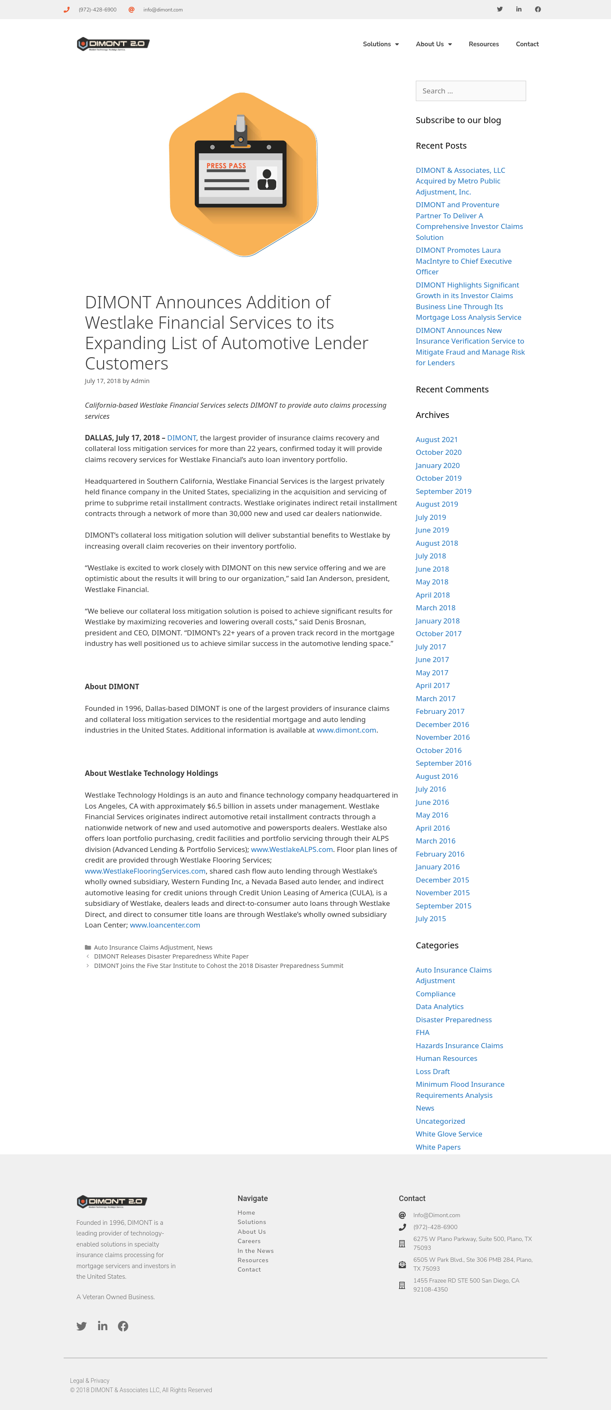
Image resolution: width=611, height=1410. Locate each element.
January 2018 (438, 621)
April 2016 (433, 828)
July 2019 (431, 517)
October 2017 (439, 633)
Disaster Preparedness (454, 1019)
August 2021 (437, 439)
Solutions (381, 44)
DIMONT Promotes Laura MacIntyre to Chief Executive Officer (464, 260)
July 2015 (431, 918)
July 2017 (431, 646)
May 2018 (432, 582)
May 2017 (432, 672)
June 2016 (432, 802)
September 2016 (443, 763)
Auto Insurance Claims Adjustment (144, 947)
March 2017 (436, 698)
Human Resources (446, 1058)
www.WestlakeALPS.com (292, 849)
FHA (422, 1032)
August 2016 (437, 776)
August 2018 (437, 543)
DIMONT (181, 438)
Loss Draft (433, 1071)
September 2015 (443, 906)
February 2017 (440, 711)
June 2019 (432, 530)
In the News (256, 1251)
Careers (249, 1241)
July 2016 (431, 789)
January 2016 (438, 866)
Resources (484, 44)
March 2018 (436, 607)
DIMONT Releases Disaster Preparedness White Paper (171, 956)
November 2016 (443, 737)
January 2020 (438, 465)
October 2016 (439, 750)
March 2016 (436, 841)
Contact (527, 44)
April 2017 (433, 685)
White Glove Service (449, 1134)
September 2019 (443, 491)
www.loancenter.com (165, 925)
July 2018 (431, 556)
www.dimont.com (346, 730)
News (205, 947)
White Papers (438, 1147)
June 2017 (432, 659)
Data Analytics (440, 1006)
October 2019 (439, 478)
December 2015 (442, 880)
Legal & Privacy (89, 1380)
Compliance (436, 993)
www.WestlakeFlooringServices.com (145, 871)
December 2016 (442, 724)
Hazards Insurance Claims (459, 1045)
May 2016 (432, 815)
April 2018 (433, 595)
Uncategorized (440, 1121)
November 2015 (443, 892)
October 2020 (439, 452)
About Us (434, 44)
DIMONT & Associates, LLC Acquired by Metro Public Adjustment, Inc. (460, 181)
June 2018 (432, 569)
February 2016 (440, 854)
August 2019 (437, 504)
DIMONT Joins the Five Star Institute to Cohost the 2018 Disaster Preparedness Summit (219, 966)
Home (246, 1213)
